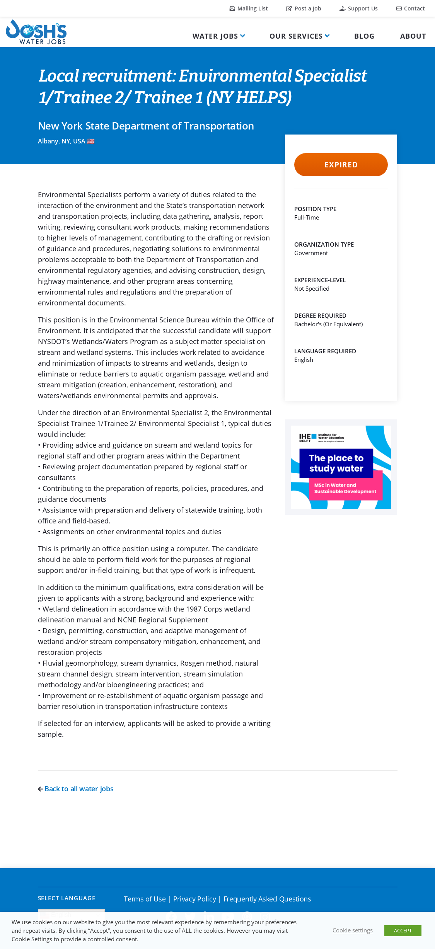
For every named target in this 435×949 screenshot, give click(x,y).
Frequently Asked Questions (267, 898)
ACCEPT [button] (403, 930)
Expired (341, 165)
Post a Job (303, 8)
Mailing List (249, 8)
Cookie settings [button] (353, 930)
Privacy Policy (194, 898)
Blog (364, 36)
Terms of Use (144, 898)
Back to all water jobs (76, 788)
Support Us (358, 8)
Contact (410, 8)
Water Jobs (215, 36)
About (413, 36)
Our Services (296, 36)
